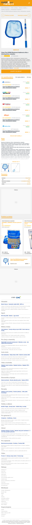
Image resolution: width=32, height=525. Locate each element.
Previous (1, 237)
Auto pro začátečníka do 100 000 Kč (8, 480)
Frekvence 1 (3, 514)
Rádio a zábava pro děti (5, 512)
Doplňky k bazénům (5, 9)
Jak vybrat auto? (4, 485)
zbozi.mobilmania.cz (5, 7)
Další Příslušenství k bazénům (8, 220)
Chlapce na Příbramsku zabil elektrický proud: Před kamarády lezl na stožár (15, 306)
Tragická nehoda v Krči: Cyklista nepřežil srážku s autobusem (13, 335)
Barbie (2, 493)
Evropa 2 (3, 515)
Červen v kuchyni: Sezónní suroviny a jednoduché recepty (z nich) (13, 422)
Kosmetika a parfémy (5, 498)
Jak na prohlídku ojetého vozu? (7, 477)
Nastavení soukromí (12, 523)
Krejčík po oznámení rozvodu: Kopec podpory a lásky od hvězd (13, 336)
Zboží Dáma (3, 474)
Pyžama (2, 496)
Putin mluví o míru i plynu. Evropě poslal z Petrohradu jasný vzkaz (13, 382)
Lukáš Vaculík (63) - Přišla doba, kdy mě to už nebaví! (11, 349)
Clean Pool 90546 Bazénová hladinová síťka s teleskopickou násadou (11, 87)
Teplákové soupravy (5, 499)
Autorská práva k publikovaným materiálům (10, 521)
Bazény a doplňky (23, 7)
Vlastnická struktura (20, 523)
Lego (2, 495)
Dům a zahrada (14, 7)
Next (30, 237)
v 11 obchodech (5, 253)
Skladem (27, 82)
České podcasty (4, 511)
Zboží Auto (3, 482)
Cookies (28, 522)
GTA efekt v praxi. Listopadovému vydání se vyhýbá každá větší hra (14, 450)
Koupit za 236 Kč (16, 71)
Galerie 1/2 (16, 49)
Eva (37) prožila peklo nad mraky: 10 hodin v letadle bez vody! (13, 410)
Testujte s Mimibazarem (5, 490)
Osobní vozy (3, 472)
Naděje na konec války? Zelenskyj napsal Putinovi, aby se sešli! (13, 307)
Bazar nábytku (4, 504)
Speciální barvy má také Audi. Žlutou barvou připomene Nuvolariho (14, 356)
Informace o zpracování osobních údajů (18, 522)
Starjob (2, 509)
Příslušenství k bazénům (16, 9)
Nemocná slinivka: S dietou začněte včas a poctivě (11, 438)
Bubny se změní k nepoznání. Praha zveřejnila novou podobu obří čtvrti (14, 383)
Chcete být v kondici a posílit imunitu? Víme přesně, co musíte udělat (14, 433)
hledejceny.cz (3, 469)
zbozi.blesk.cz (4, 475)
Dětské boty (3, 501)
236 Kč (26, 87)
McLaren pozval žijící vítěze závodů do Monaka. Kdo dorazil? (13, 358)
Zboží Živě (3, 471)
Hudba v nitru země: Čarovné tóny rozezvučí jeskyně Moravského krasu (15, 408)
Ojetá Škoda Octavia (5, 483)
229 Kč (26, 99)
